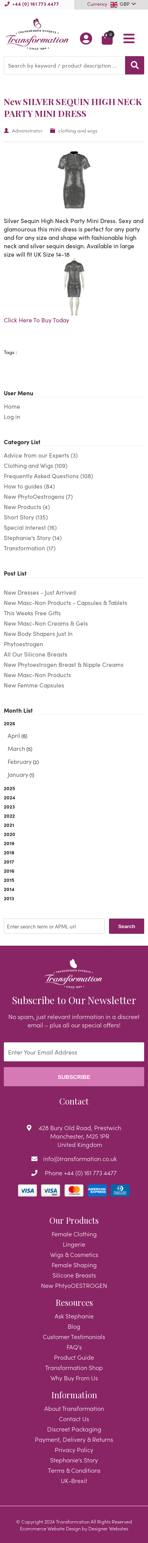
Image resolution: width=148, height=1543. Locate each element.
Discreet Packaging (74, 1429)
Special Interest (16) (30, 527)
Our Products (74, 1220)
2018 (9, 852)
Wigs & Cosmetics (74, 1254)
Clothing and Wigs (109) (35, 465)
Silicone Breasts (74, 1275)
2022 (9, 815)
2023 (9, 806)
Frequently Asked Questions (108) (48, 476)
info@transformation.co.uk (80, 1158)
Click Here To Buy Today (36, 319)
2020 (9, 833)
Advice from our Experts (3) (41, 455)
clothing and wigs (78, 130)
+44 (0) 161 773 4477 (35, 3)
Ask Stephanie (74, 1316)
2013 (9, 897)
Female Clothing (74, 1233)
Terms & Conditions (74, 1470)
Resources (74, 1302)
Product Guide (74, 1357)
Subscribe (74, 1077)
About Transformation (74, 1408)
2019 (9, 842)
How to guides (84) (29, 486)
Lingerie (74, 1244)
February (20, 761)
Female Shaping (74, 1264)
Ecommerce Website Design (50, 1528)
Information (74, 1394)
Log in (12, 416)
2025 (9, 787)
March (16, 748)
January (18, 774)
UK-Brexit (74, 1480)
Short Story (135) (26, 517)
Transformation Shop (74, 1367)
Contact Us (74, 1418)
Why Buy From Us (74, 1377)
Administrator (27, 130)
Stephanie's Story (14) (33, 538)
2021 (9, 824)
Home (12, 406)
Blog (74, 1326)
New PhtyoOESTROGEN (74, 1285)
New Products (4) (27, 507)
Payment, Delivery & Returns (74, 1439)
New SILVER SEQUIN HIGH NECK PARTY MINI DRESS (73, 107)
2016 (9, 870)
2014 (9, 888)
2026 (74, 750)
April (14, 735)
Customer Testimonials (74, 1336)
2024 (9, 797)
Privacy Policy (74, 1449)
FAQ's (74, 1346)
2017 (9, 861)
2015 (9, 879)
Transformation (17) (29, 548)
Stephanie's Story (74, 1460)
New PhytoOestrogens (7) (38, 496)
